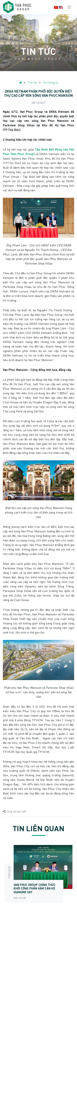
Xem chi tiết (22, 897)
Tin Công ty (50, 82)
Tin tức (32, 82)
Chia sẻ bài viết (14, 811)
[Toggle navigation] (69, 6)
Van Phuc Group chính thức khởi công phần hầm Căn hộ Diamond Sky (34, 888)
